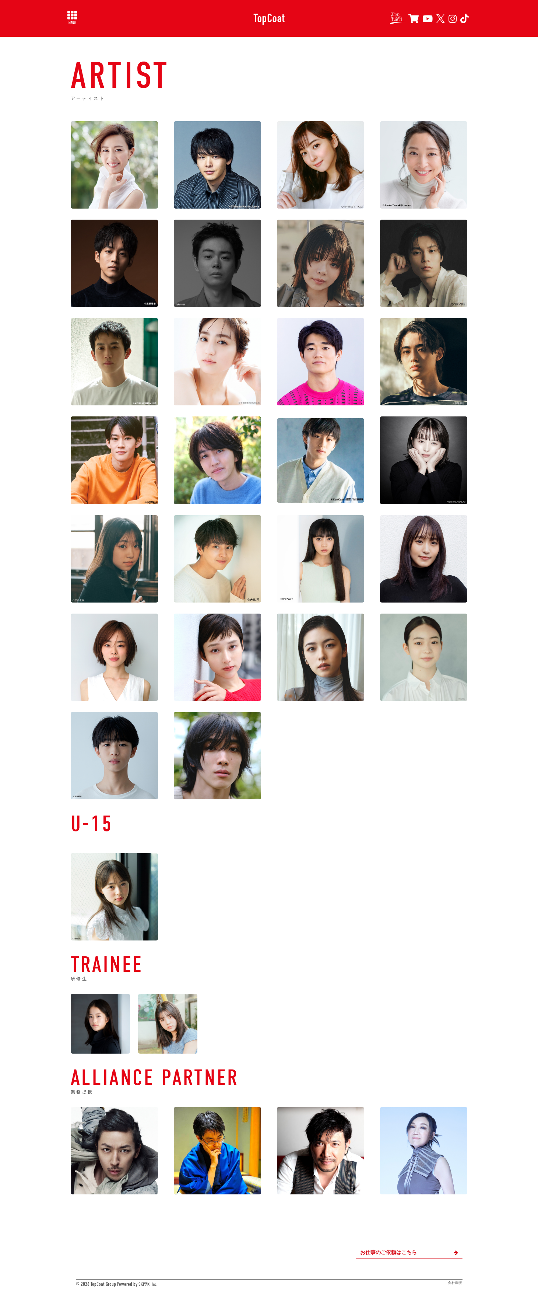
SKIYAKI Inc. (148, 1284)
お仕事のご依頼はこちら (409, 1252)
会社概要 (455, 1283)
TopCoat (269, 18)
